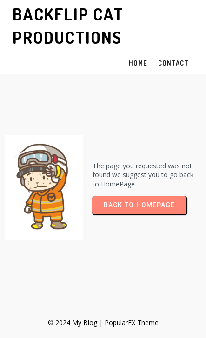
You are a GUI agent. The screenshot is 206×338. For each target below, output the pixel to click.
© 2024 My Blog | (76, 322)
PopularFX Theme (132, 322)
